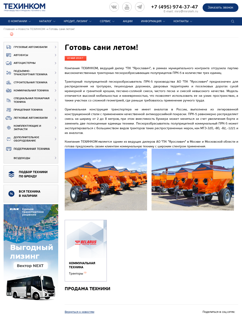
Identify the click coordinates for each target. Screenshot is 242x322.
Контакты (180, 21)
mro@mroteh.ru (186, 11)
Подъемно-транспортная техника (25, 72)
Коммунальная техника (26, 90)
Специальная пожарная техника (26, 100)
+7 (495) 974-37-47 (174, 7)
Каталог (45, 21)
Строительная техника (25, 82)
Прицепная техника (23, 110)
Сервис (105, 21)
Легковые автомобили (26, 118)
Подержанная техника (27, 149)
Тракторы (77, 273)
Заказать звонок (220, 7)
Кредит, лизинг (76, 21)
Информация (151, 21)
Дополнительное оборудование (21, 139)
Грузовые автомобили (25, 47)
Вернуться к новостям (79, 312)
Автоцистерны (19, 63)
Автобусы (16, 55)
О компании (17, 21)
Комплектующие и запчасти (22, 127)
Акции (128, 21)
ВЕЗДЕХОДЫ (17, 158)
